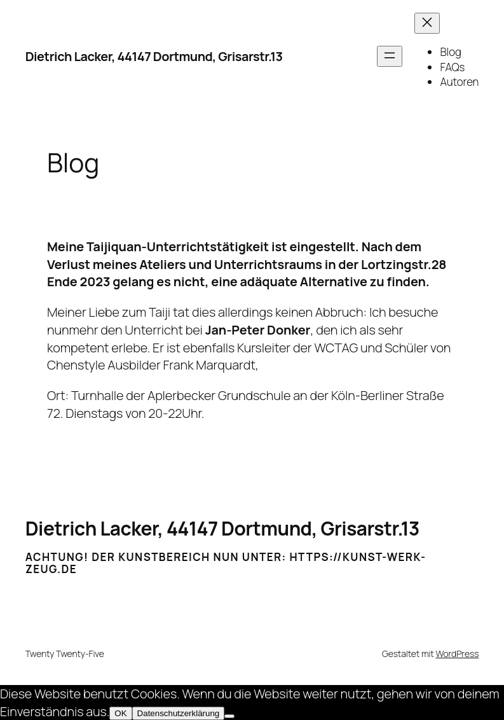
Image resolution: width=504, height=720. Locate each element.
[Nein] (229, 716)
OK (120, 713)
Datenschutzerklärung (178, 713)
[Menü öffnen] (389, 56)
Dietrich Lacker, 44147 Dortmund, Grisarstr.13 (154, 56)
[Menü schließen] (427, 23)
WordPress (457, 653)
